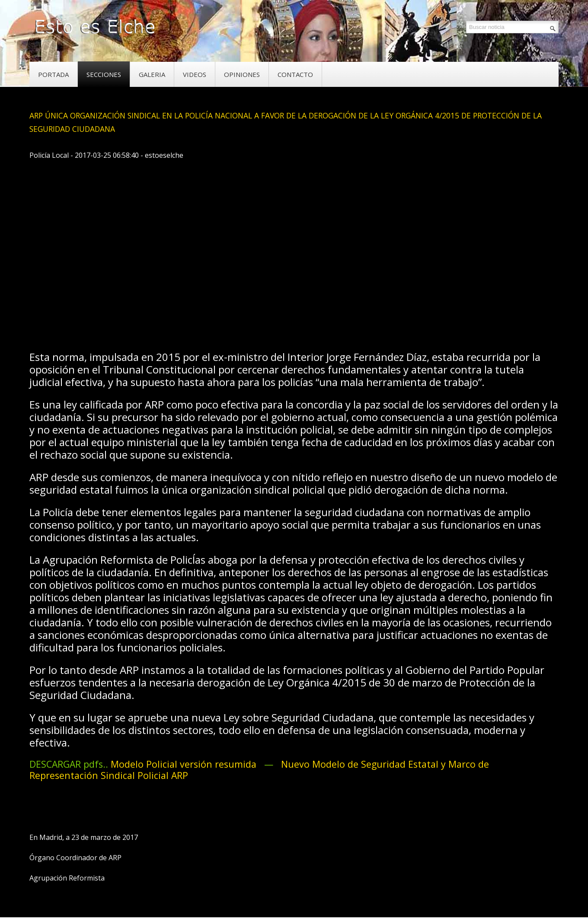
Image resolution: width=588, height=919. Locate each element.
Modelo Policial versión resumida (186, 764)
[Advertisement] (186, 316)
